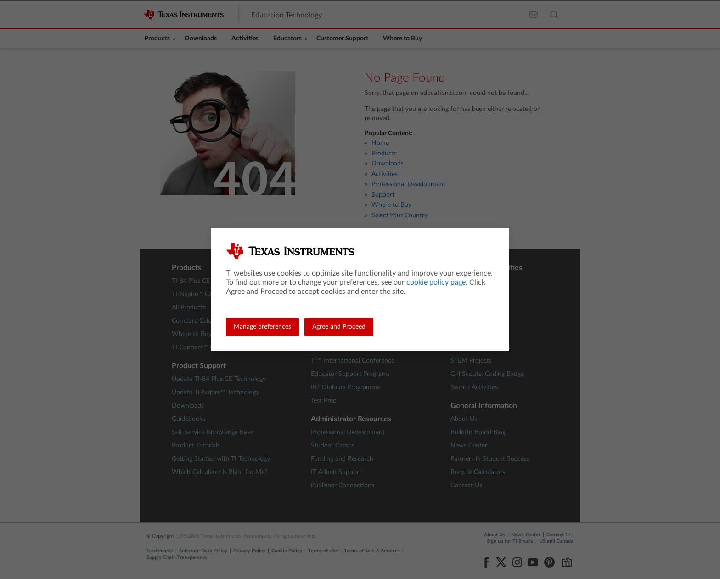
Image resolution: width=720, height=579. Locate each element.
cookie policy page (436, 282)
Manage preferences (262, 327)
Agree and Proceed (339, 327)
